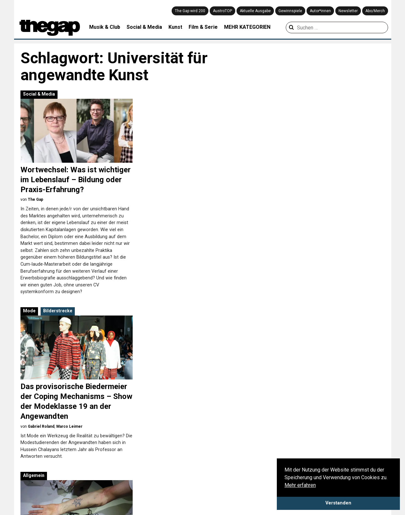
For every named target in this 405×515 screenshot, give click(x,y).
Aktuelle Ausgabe (255, 11)
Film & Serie (203, 27)
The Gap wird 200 (190, 11)
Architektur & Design (153, 454)
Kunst (175, 27)
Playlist (337, 454)
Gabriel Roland (169, 209)
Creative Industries (151, 462)
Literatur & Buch (149, 492)
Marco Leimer (197, 209)
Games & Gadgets (151, 477)
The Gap (35, 199)
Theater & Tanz (214, 485)
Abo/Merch (375, 11)
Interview (274, 477)
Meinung (273, 492)
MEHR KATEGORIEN (247, 27)
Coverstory (276, 469)
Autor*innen (320, 11)
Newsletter (348, 11)
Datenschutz (28, 463)
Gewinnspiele (290, 11)
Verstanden (338, 503)
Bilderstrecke (185, 94)
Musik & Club (104, 27)
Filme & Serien (147, 469)
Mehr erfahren (300, 485)
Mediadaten (27, 471)
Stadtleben (209, 477)
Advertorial (166, 364)
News (270, 500)
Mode (157, 94)
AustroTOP (222, 11)
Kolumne (274, 485)
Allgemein (162, 258)
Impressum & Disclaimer (76, 463)
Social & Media (144, 27)
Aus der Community (285, 454)
